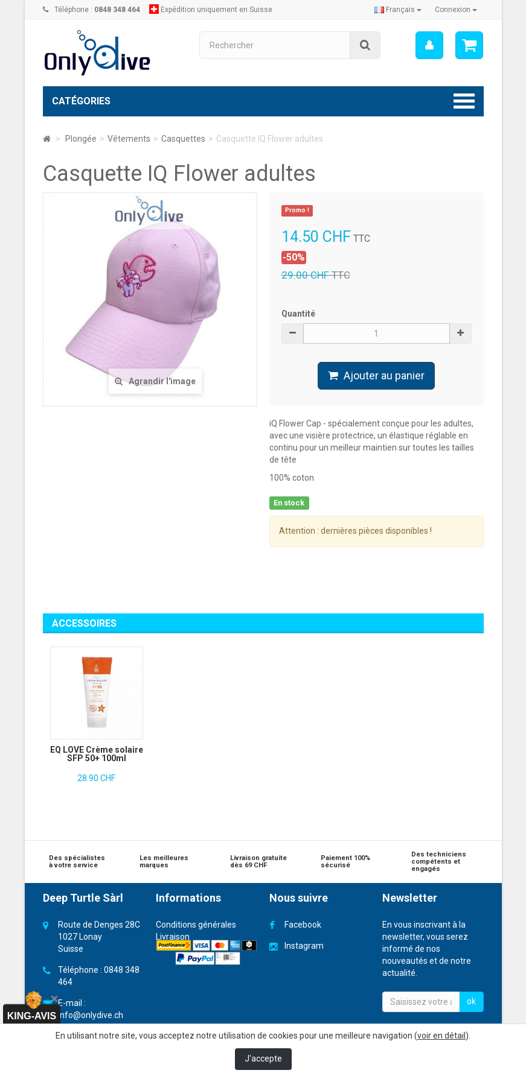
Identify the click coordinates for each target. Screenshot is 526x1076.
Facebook (302, 924)
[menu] (429, 45)
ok (471, 1001)
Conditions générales (196, 924)
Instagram (304, 946)
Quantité (298, 313)
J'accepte (263, 1058)
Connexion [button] (456, 9)
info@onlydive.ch (90, 1015)
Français (398, 9)
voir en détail (441, 1035)
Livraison (173, 937)
